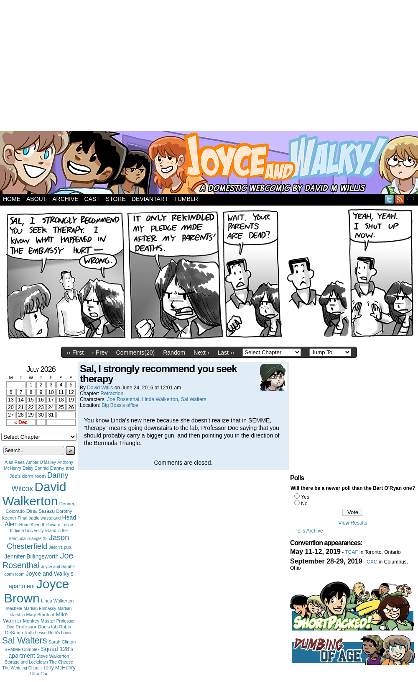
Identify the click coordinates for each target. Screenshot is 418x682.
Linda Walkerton (57, 600)
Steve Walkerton (52, 656)
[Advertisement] (168, 67)
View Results (352, 523)
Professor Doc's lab (36, 626)
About (36, 199)
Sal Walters (24, 640)
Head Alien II (31, 524)
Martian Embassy (40, 608)
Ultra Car (39, 674)
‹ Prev (99, 352)
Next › (201, 352)
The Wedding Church (22, 668)
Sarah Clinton (62, 641)
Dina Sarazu (40, 511)
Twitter (389, 199)
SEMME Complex (22, 649)
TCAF (351, 552)
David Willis (100, 388)
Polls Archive (308, 531)
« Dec (21, 422)
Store (116, 199)
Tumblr (186, 199)
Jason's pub (59, 547)
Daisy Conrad (35, 468)
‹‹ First (75, 352)
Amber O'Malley (41, 462)
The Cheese (61, 662)
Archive (65, 199)
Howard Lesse (59, 524)
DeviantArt (150, 199)
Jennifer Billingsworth (32, 556)
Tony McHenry (59, 668)
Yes (305, 497)
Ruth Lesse (36, 632)
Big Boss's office (120, 405)
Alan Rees (15, 462)
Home (11, 199)
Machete (14, 608)
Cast (91, 199)
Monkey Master (39, 620)
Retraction (111, 393)
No (304, 504)
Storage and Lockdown (26, 662)
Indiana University (26, 530)
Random (174, 352)
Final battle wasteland (39, 517)
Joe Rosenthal (38, 560)
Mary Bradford (40, 614)
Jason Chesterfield (38, 542)
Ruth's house (60, 633)
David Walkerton (34, 494)
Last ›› (225, 352)
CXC (372, 562)
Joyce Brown (36, 591)
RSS (400, 199)
